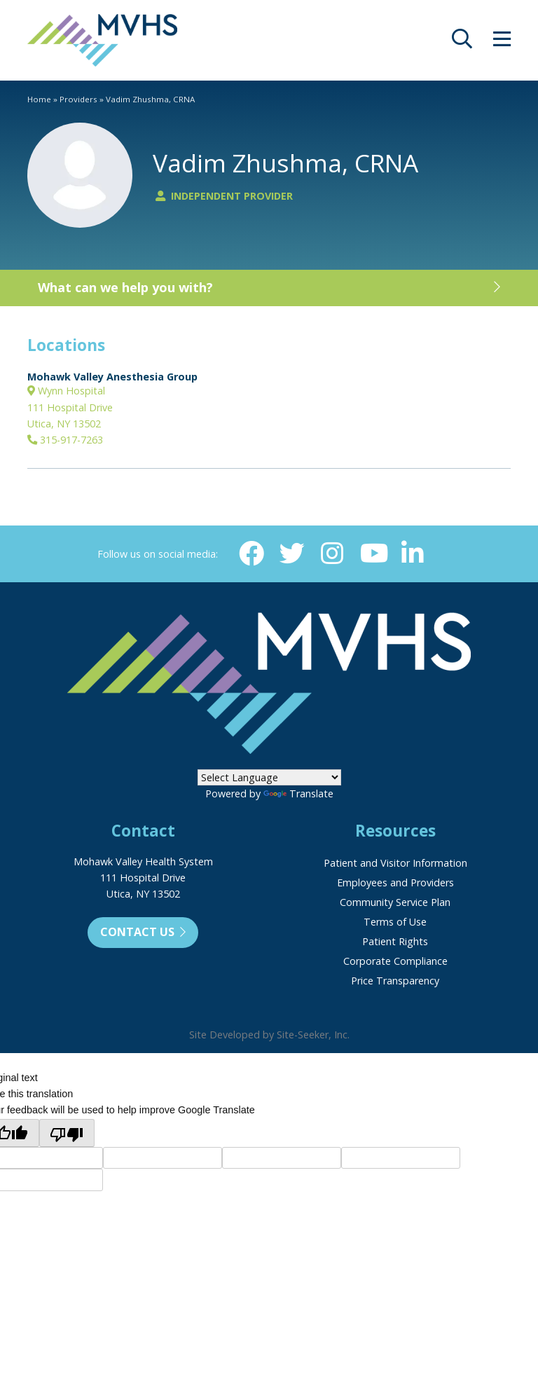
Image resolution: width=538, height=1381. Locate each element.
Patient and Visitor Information (395, 863)
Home (39, 99)
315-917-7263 (65, 439)
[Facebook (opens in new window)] (251, 553)
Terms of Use (395, 921)
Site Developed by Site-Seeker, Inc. (269, 1034)
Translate (298, 793)
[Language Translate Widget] (269, 777)
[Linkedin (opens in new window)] (412, 553)
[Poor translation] (67, 1133)
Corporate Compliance (395, 961)
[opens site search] (462, 42)
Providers (78, 99)
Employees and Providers (395, 882)
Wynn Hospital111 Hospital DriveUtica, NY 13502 (70, 407)
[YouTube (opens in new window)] (372, 553)
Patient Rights (395, 941)
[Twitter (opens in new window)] (292, 553)
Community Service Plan (395, 902)
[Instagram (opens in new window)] (332, 553)
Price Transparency (395, 980)
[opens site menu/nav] (502, 42)
